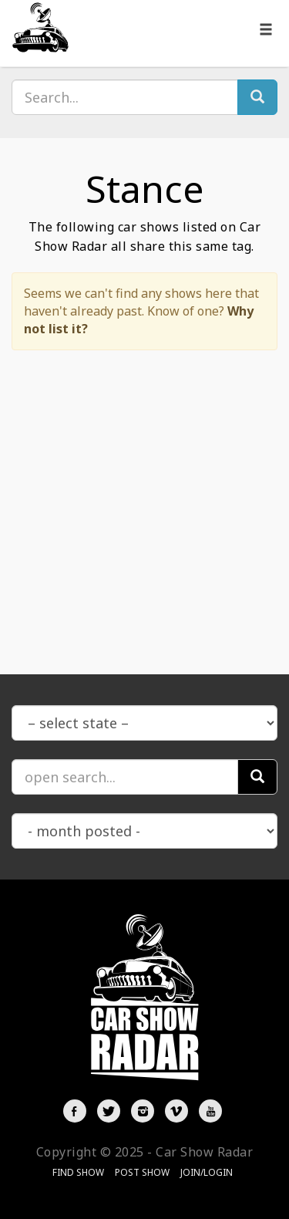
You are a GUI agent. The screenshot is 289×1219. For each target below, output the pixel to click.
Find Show (78, 1172)
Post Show (142, 1172)
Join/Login (206, 1172)
